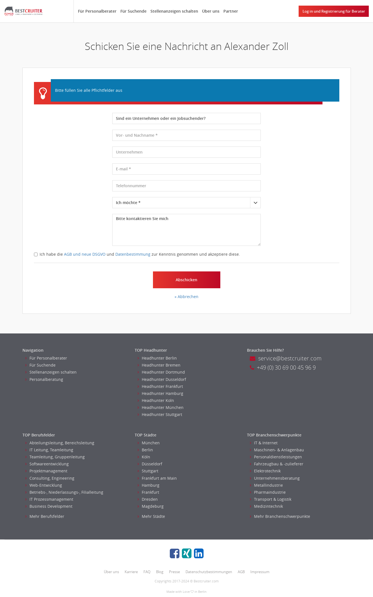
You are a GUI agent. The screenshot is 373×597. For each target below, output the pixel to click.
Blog (159, 571)
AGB (241, 571)
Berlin (145, 449)
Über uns (210, 11)
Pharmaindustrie (268, 492)
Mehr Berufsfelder (44, 516)
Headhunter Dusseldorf (162, 379)
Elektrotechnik (265, 471)
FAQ (146, 571)
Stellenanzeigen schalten (174, 11)
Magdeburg (151, 506)
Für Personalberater (97, 11)
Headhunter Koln (156, 400)
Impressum (259, 571)
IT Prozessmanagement (49, 499)
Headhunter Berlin (157, 358)
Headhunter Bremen (159, 365)
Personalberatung (44, 379)
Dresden (148, 499)
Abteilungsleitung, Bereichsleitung (59, 442)
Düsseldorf (150, 463)
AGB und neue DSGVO (85, 254)
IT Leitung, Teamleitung (49, 449)
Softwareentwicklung (47, 463)
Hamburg (148, 485)
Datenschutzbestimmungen (209, 571)
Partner (230, 11)
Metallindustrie (266, 485)
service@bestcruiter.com (286, 358)
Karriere (131, 571)
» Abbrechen (186, 296)
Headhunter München (161, 407)
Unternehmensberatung (275, 478)
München (149, 442)
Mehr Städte (151, 516)
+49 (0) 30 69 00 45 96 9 (283, 367)
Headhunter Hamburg (160, 393)
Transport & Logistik (270, 499)
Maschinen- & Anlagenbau (277, 449)
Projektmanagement (46, 471)
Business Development (48, 506)
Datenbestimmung (132, 254)
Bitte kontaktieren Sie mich (186, 230)
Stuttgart (148, 471)
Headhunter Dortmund (161, 372)
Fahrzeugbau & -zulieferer (276, 463)
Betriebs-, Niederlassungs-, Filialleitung (64, 492)
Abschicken (186, 279)
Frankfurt (148, 492)
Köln (144, 456)
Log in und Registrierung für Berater (334, 11)
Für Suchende (133, 11)
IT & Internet (264, 442)
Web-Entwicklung (43, 485)
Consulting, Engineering (49, 478)
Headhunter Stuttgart (160, 414)
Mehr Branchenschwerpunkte (280, 516)
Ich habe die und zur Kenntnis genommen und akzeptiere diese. (137, 254)
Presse (174, 571)
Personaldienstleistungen (276, 456)
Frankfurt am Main (157, 478)
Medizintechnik (266, 506)
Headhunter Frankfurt (160, 386)
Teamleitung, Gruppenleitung (55, 456)
